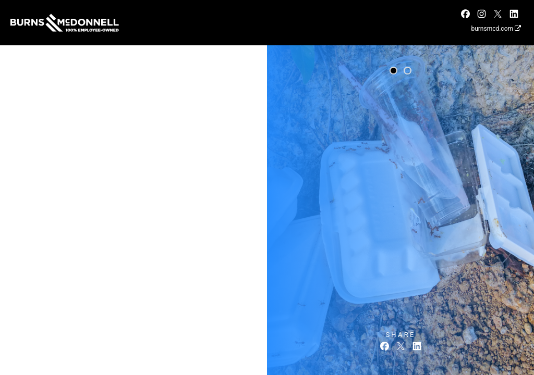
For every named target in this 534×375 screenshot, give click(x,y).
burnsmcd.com (496, 28)
